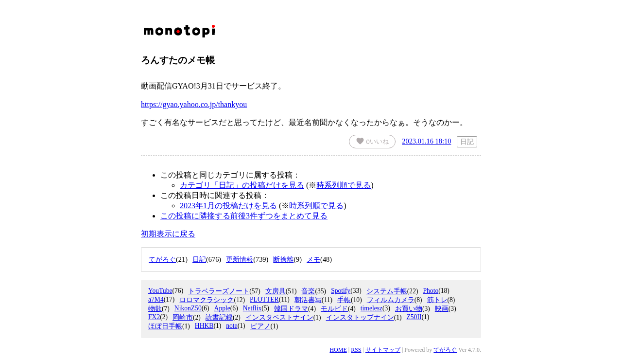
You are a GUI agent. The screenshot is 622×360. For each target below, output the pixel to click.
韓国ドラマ (291, 308)
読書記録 (219, 317)
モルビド (334, 308)
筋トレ (437, 300)
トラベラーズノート (218, 291)
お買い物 (408, 308)
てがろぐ (445, 349)
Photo (430, 290)
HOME (337, 349)
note (231, 325)
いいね (372, 141)
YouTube (160, 290)
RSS (356, 349)
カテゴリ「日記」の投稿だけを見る (242, 185)
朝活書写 (308, 300)
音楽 (308, 291)
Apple (222, 308)
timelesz (371, 308)
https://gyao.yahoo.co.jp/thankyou (194, 104)
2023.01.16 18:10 (426, 141)
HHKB (204, 325)
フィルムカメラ (391, 300)
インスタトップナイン (360, 317)
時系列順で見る (343, 185)
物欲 (155, 308)
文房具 (275, 291)
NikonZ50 (188, 308)
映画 (442, 308)
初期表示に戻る (168, 234)
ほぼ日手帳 (165, 326)
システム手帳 (386, 291)
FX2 (154, 317)
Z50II (413, 317)
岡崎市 (183, 317)
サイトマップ (382, 349)
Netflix (252, 308)
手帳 (344, 300)
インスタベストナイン (279, 317)
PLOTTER (264, 299)
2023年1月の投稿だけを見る (228, 205)
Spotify (340, 290)
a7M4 (156, 299)
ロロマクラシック (206, 300)
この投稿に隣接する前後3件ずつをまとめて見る (244, 216)
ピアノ (260, 326)
